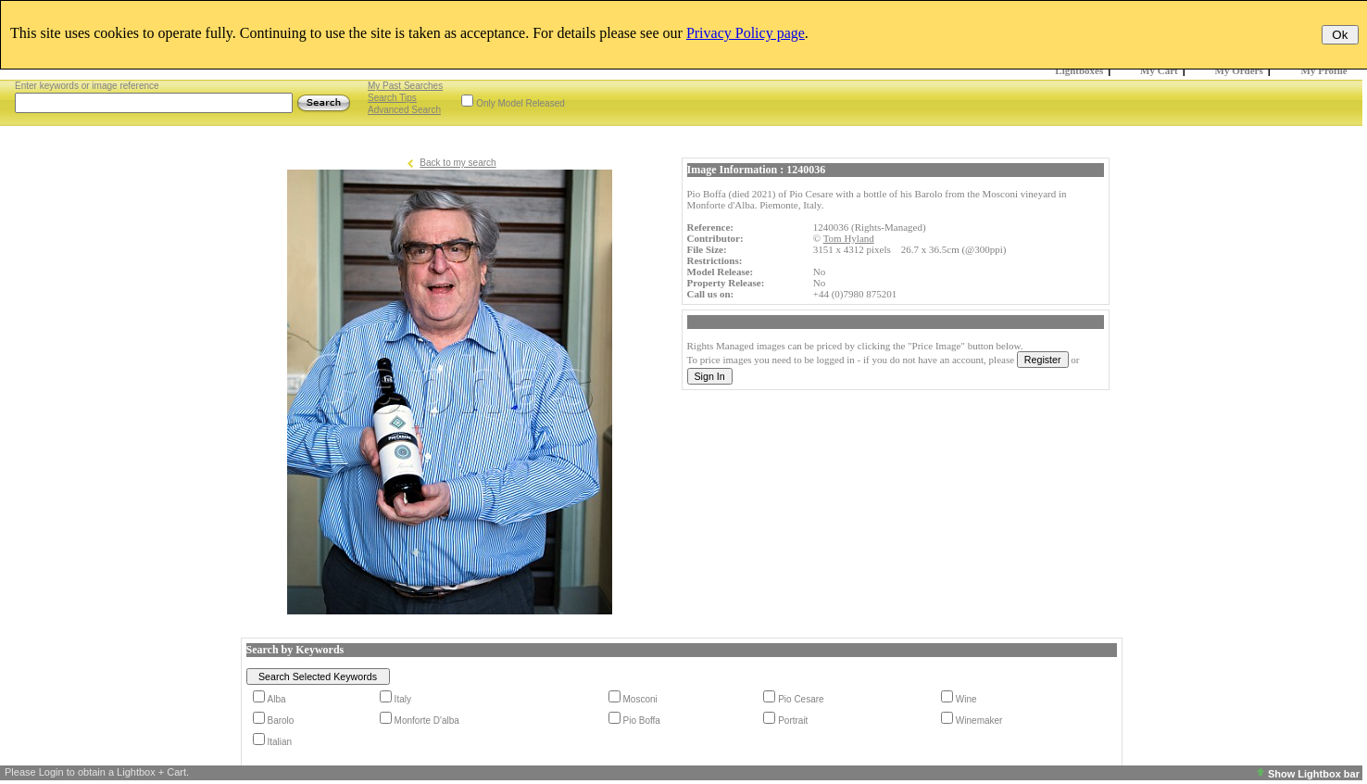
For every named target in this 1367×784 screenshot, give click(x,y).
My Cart (1159, 70)
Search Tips (392, 98)
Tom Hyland (848, 238)
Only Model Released (520, 103)
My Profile (1324, 70)
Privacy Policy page (745, 33)
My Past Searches (405, 86)
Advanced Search (404, 110)
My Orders (1239, 70)
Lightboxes (1079, 70)
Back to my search (457, 163)
